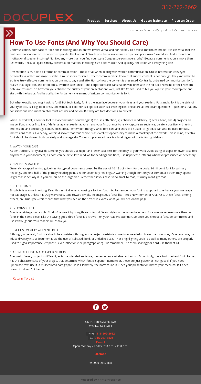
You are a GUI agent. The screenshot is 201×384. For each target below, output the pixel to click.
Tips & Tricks (167, 30)
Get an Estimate (154, 20)
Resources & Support (143, 30)
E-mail (100, 342)
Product (93, 20)
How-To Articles (187, 30)
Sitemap (100, 354)
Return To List (23, 278)
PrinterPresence (109, 379)
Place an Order (183, 20)
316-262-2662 (179, 7)
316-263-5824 (104, 337)
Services (110, 20)
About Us (129, 20)
